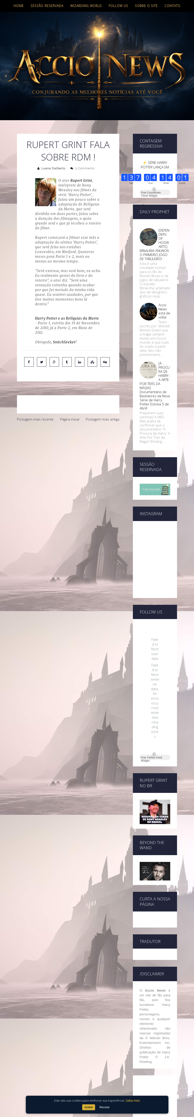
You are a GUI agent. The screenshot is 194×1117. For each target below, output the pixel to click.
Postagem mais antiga (102, 419)
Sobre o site (146, 6)
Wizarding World (86, 6)
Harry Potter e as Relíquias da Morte (67, 318)
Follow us (118, 6)
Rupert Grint (81, 180)
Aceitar (88, 1107)
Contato (172, 6)
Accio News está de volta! (164, 311)
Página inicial (69, 419)
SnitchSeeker (64, 342)
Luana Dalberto (53, 168)
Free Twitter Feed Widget (151, 757)
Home (19, 6)
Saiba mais (132, 1100)
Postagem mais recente (35, 419)
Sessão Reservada (47, 6)
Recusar (104, 1107)
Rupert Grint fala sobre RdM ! (68, 150)
